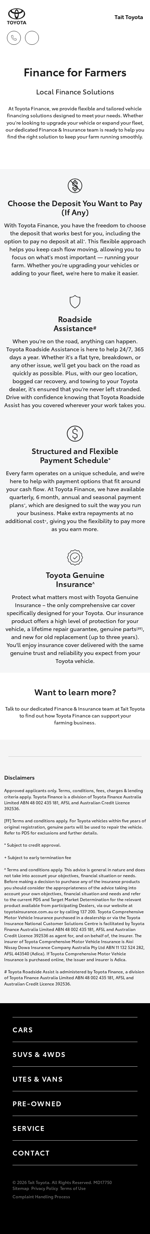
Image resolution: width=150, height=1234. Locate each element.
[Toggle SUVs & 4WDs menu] (125, 1054)
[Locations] (32, 38)
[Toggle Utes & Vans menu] (125, 1079)
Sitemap (20, 1188)
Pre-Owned (37, 1103)
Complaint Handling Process (41, 1196)
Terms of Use (73, 1188)
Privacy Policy (44, 1188)
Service (28, 1128)
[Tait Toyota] (16, 16)
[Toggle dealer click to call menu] (14, 38)
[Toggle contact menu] (125, 1103)
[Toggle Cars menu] (125, 1029)
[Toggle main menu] (136, 38)
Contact (31, 1152)
